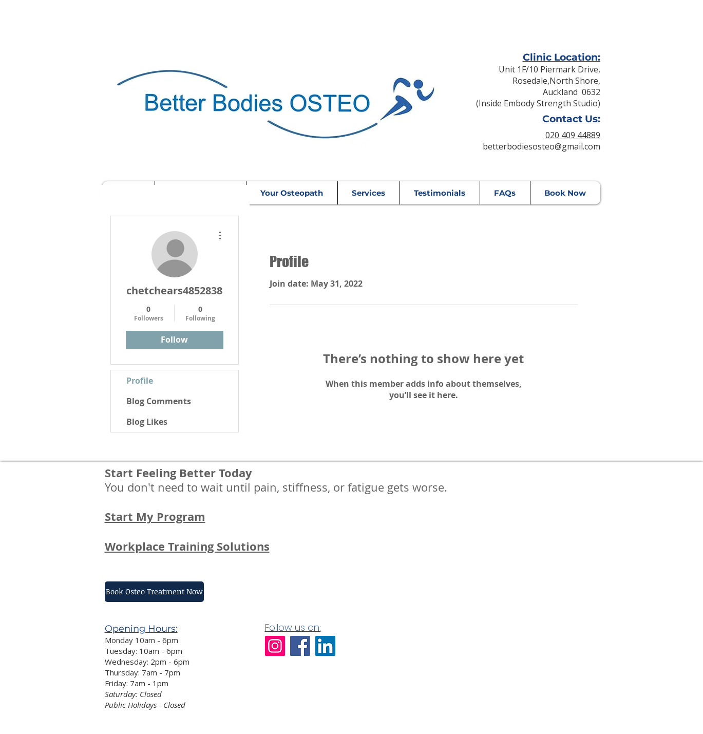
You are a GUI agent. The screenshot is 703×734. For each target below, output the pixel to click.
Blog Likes (146, 421)
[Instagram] (275, 646)
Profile (139, 380)
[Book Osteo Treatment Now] (154, 591)
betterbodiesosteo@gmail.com (541, 146)
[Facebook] (300, 646)
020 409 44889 (572, 135)
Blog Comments (158, 401)
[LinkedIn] (325, 646)
